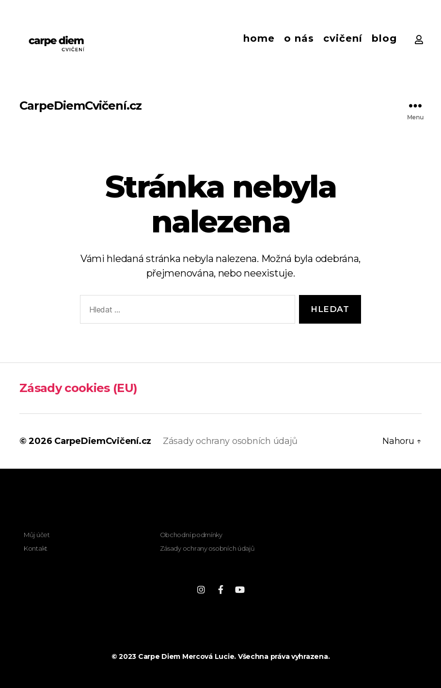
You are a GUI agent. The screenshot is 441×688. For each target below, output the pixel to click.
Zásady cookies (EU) (78, 388)
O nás (299, 38)
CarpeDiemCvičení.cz (80, 106)
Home (259, 38)
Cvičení (342, 38)
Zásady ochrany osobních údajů (230, 441)
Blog (384, 38)
